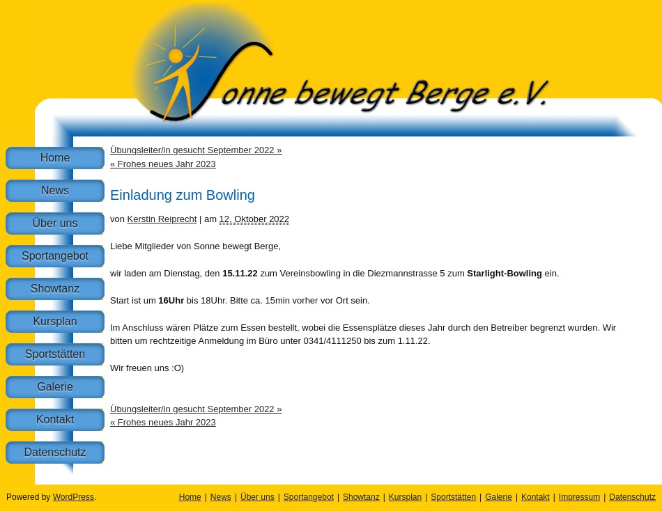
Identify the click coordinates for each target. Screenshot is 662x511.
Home (55, 158)
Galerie (55, 387)
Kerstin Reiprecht (162, 219)
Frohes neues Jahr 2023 (163, 164)
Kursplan (55, 321)
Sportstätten (55, 354)
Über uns (55, 223)
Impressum (579, 497)
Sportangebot (55, 256)
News (55, 190)
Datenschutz (55, 452)
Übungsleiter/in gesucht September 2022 (196, 150)
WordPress (73, 497)
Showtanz (55, 288)
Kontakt (55, 419)
